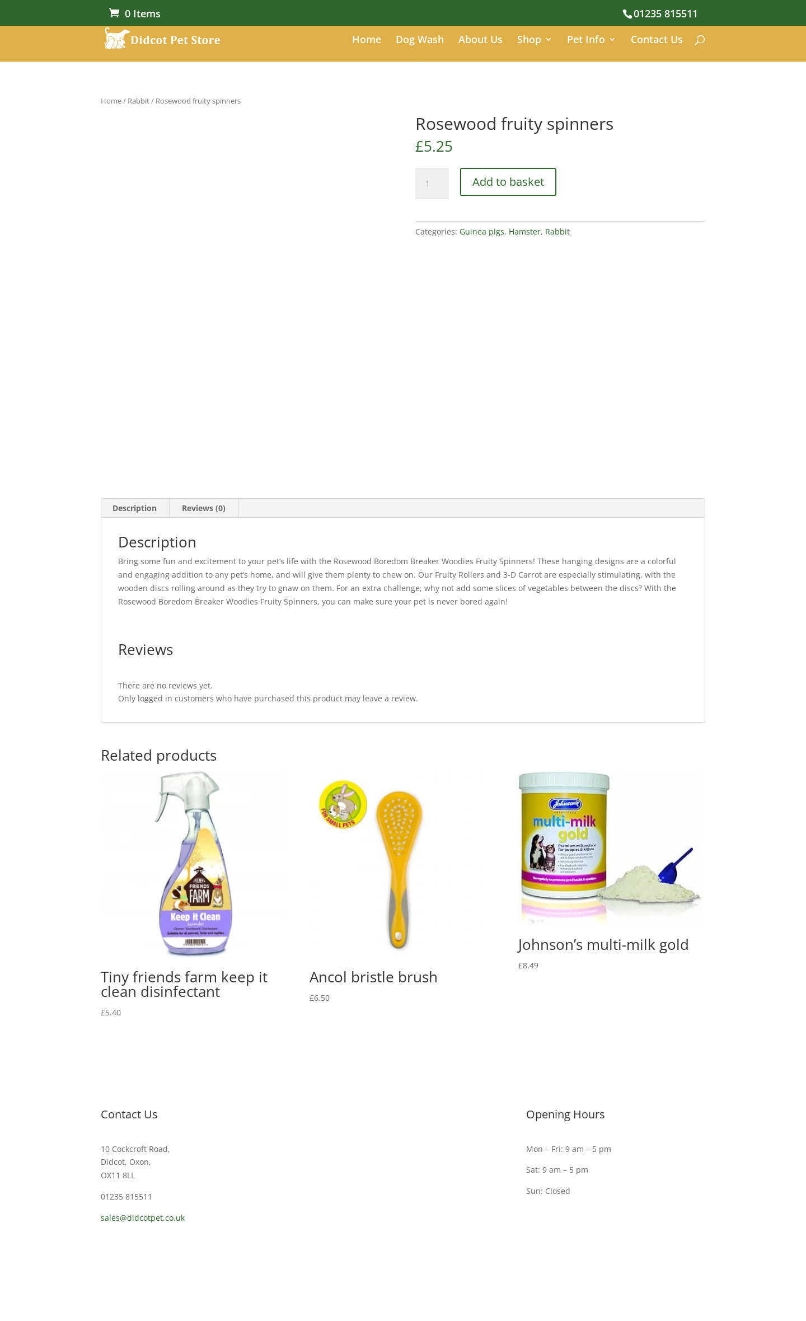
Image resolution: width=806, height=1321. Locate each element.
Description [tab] (135, 508)
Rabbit (138, 101)
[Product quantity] (432, 183)
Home (366, 40)
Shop (529, 40)
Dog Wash (420, 40)
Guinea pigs (482, 231)
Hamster (525, 231)
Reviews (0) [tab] (204, 508)
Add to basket (508, 181)
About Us (480, 40)
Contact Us (657, 40)
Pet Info (586, 40)
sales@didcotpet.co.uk (143, 1217)
